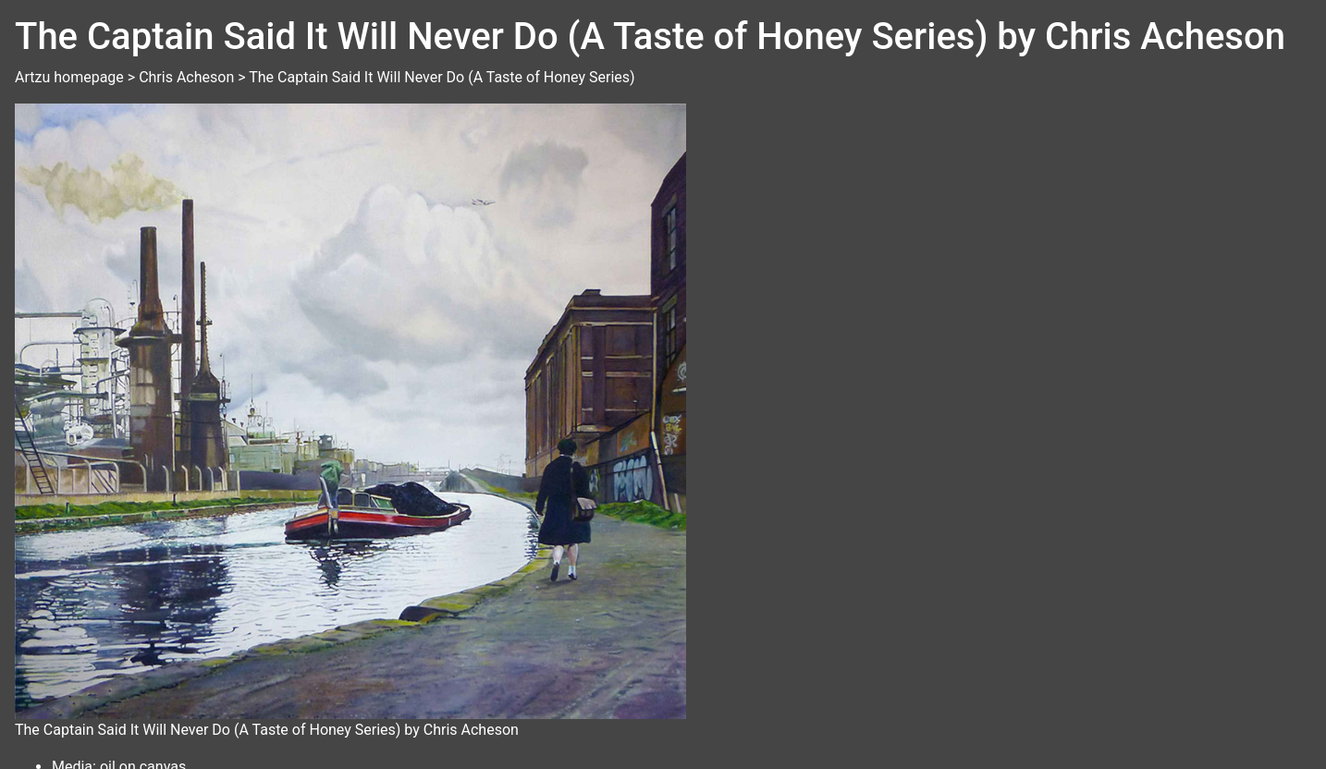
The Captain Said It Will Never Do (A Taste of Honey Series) (441, 77)
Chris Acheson (186, 77)
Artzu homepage (69, 77)
